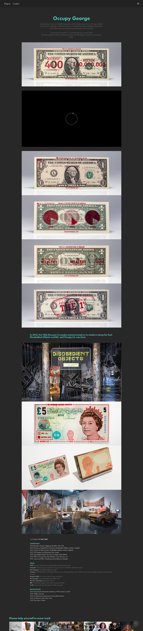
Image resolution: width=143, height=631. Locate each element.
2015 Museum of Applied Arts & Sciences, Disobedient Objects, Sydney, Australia (55, 548)
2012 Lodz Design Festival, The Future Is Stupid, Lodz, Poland (48, 554)
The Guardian (34, 578)
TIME (31, 565)
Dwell (31, 585)
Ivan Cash (44, 539)
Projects (7, 3)
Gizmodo (33, 568)
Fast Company (34, 570)
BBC (31, 583)
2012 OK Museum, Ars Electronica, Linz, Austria (44, 552)
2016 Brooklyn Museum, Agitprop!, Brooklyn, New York (47, 546)
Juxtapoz (32, 572)
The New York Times (36, 581)
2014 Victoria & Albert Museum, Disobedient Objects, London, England (51, 550)
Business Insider (34, 576)
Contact (16, 3)
